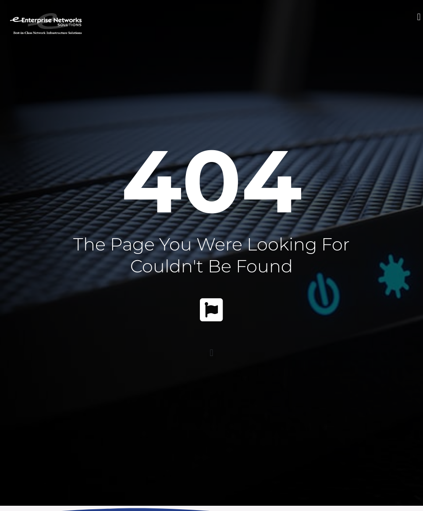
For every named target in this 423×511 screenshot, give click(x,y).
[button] (419, 17)
